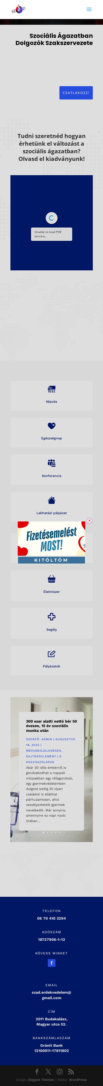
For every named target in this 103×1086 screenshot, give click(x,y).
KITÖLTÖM (51, 560)
